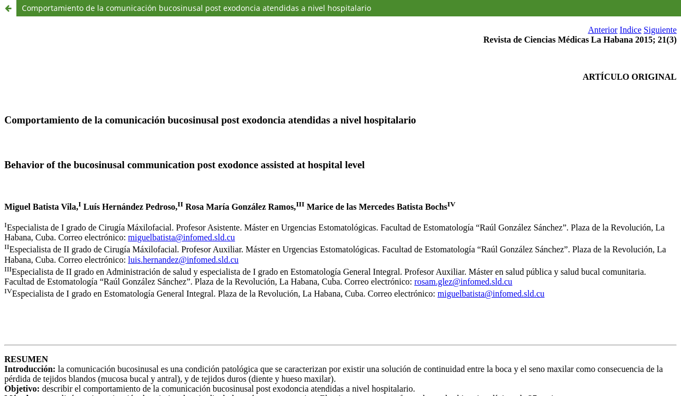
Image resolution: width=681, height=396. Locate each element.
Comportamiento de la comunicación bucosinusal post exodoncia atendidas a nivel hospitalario (196, 8)
